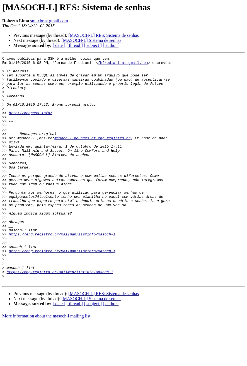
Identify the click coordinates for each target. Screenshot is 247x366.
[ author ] (111, 45)
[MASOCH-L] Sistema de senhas (91, 40)
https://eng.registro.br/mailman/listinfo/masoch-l (62, 270)
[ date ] (59, 45)
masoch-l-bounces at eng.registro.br (92, 154)
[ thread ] (74, 45)
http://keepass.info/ (30, 124)
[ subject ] (93, 45)
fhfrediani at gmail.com (123, 64)
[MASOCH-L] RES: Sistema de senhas (103, 35)
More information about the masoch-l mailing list (46, 361)
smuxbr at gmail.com (49, 20)
